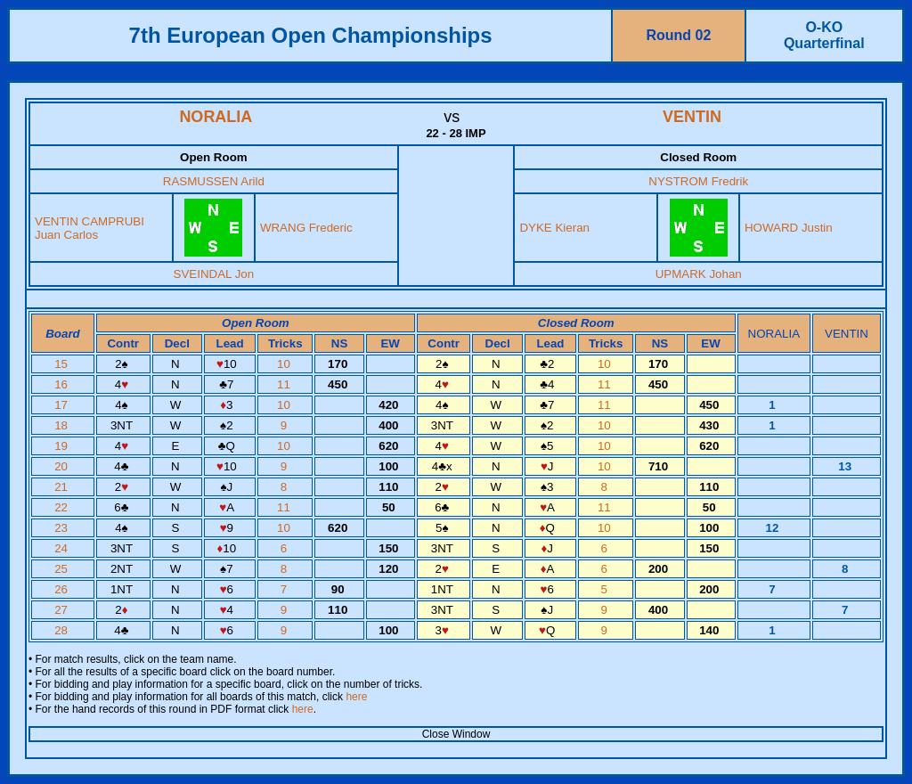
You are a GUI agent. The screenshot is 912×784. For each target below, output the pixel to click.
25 (62, 569)
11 (285, 384)
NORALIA (215, 117)
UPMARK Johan (699, 274)
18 (62, 425)
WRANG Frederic (306, 227)
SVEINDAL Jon (214, 274)
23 (62, 528)
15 (62, 364)
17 (62, 405)
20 (62, 466)
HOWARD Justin (789, 227)
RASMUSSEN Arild (214, 181)
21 (62, 487)
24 (62, 548)
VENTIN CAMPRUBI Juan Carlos (89, 228)
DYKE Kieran (554, 227)
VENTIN (692, 117)
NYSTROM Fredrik (698, 181)
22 (62, 507)
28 (62, 630)
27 (62, 610)
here (356, 696)
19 (62, 446)
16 (62, 384)
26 (62, 589)
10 (285, 364)
